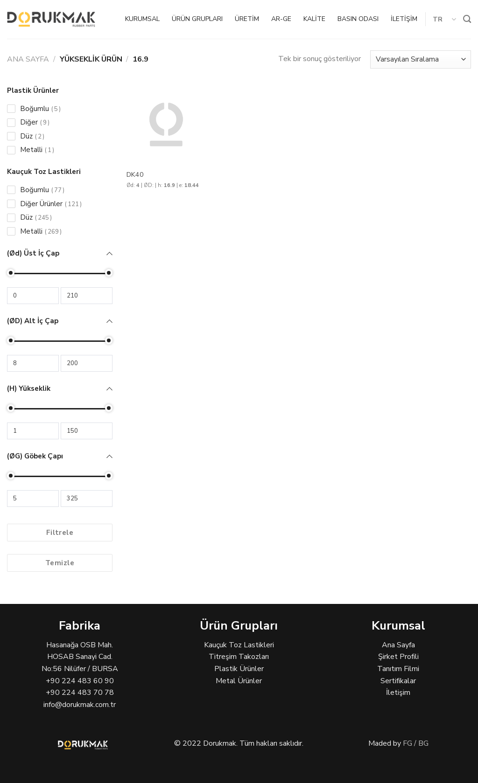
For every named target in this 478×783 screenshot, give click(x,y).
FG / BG (416, 743)
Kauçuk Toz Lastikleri (239, 645)
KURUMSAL (142, 18)
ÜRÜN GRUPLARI (197, 18)
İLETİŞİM (404, 18)
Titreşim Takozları (239, 656)
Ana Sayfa (28, 59)
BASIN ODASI (358, 18)
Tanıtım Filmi (398, 669)
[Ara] (467, 19)
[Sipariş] (420, 59)
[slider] (10, 273)
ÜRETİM (247, 18)
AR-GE (281, 18)
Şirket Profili (398, 656)
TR (445, 19)
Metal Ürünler (239, 681)
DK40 (135, 174)
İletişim (398, 692)
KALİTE (314, 18)
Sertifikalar (398, 681)
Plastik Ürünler (239, 669)
